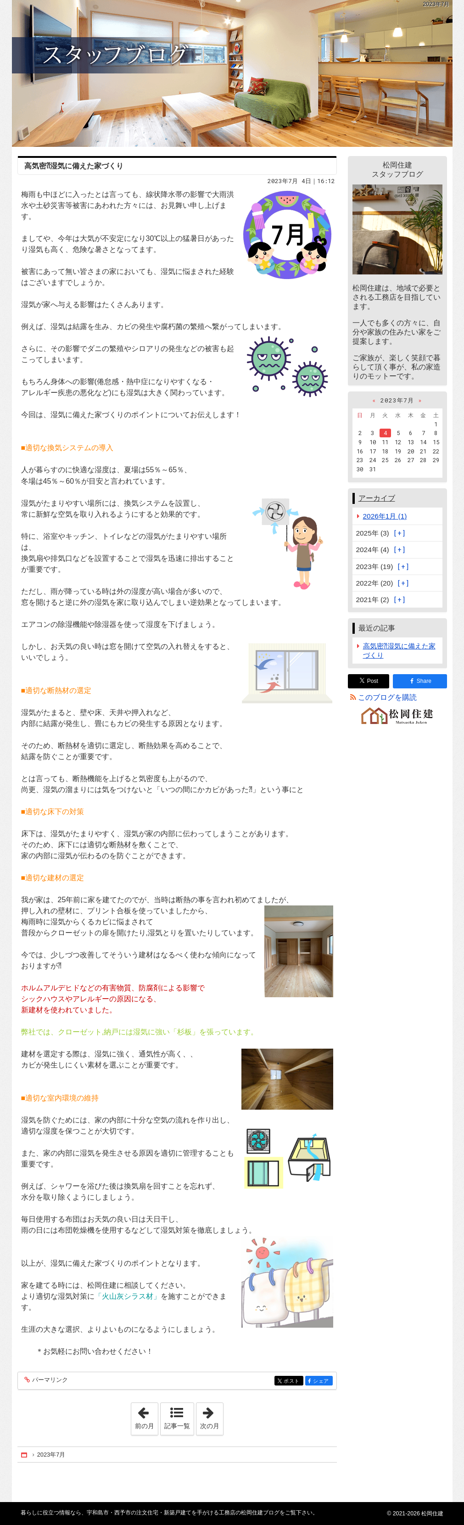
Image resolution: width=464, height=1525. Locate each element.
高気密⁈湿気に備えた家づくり (73, 166)
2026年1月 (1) (385, 516)
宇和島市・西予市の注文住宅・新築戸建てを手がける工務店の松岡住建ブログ (232, 73)
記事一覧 (177, 1426)
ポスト (292, 1381)
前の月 (146, 1416)
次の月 (211, 1416)
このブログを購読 (387, 697)
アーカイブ (376, 498)
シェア (322, 1381)
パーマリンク (49, 1380)
